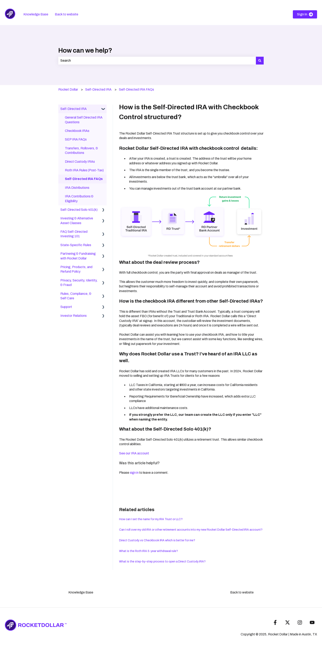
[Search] (260, 61)
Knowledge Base (35, 14)
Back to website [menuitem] (242, 592)
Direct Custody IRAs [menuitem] (80, 161)
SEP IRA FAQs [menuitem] (76, 139)
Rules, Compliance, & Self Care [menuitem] (75, 296)
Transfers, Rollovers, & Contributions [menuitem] (81, 150)
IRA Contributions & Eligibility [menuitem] (79, 199)
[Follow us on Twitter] (287, 622)
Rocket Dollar (68, 89)
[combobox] (157, 61)
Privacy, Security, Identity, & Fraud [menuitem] (79, 283)
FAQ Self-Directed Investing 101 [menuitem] (73, 234)
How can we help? (85, 50)
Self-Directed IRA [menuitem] (73, 109)
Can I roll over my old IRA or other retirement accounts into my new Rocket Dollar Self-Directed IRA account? (190, 529)
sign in (134, 472)
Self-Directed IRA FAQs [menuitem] (84, 179)
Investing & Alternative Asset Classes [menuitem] (76, 221)
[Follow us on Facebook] (275, 622)
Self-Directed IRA (98, 89)
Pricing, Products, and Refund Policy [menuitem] (76, 269)
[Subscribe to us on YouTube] (312, 622)
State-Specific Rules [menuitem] (75, 245)
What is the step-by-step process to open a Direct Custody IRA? (162, 561)
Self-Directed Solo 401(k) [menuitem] (79, 209)
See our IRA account (134, 453)
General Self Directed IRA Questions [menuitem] (83, 120)
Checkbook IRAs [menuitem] (77, 131)
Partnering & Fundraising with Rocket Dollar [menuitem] (78, 256)
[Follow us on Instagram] (300, 622)
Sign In (305, 14)
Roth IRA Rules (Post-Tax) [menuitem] (84, 170)
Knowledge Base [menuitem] (80, 592)
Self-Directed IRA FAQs (136, 89)
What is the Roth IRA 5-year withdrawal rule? (148, 551)
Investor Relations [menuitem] (73, 315)
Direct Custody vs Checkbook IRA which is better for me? (157, 540)
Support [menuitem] (66, 307)
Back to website (66, 14)
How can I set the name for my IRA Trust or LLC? (151, 519)
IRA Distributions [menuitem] (77, 187)
